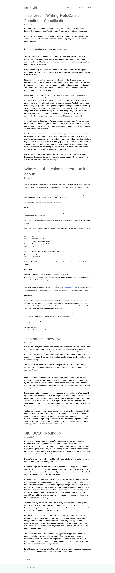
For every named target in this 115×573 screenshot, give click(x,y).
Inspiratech (71, 28)
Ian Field (30, 7)
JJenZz (81, 357)
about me (71, 7)
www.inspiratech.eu (58, 349)
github (37, 380)
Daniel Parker (76, 485)
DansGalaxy (58, 202)
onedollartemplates (34, 360)
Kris (67, 515)
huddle (42, 80)
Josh (44, 354)
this (63, 49)
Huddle (71, 393)
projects (80, 7)
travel (88, 7)
